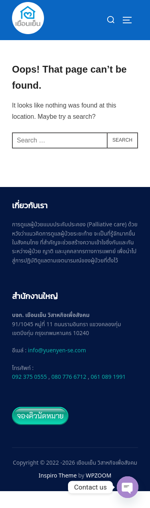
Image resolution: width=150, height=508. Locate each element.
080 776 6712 (68, 394)
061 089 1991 (108, 394)
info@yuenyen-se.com (57, 368)
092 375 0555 (29, 394)
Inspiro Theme (58, 493)
